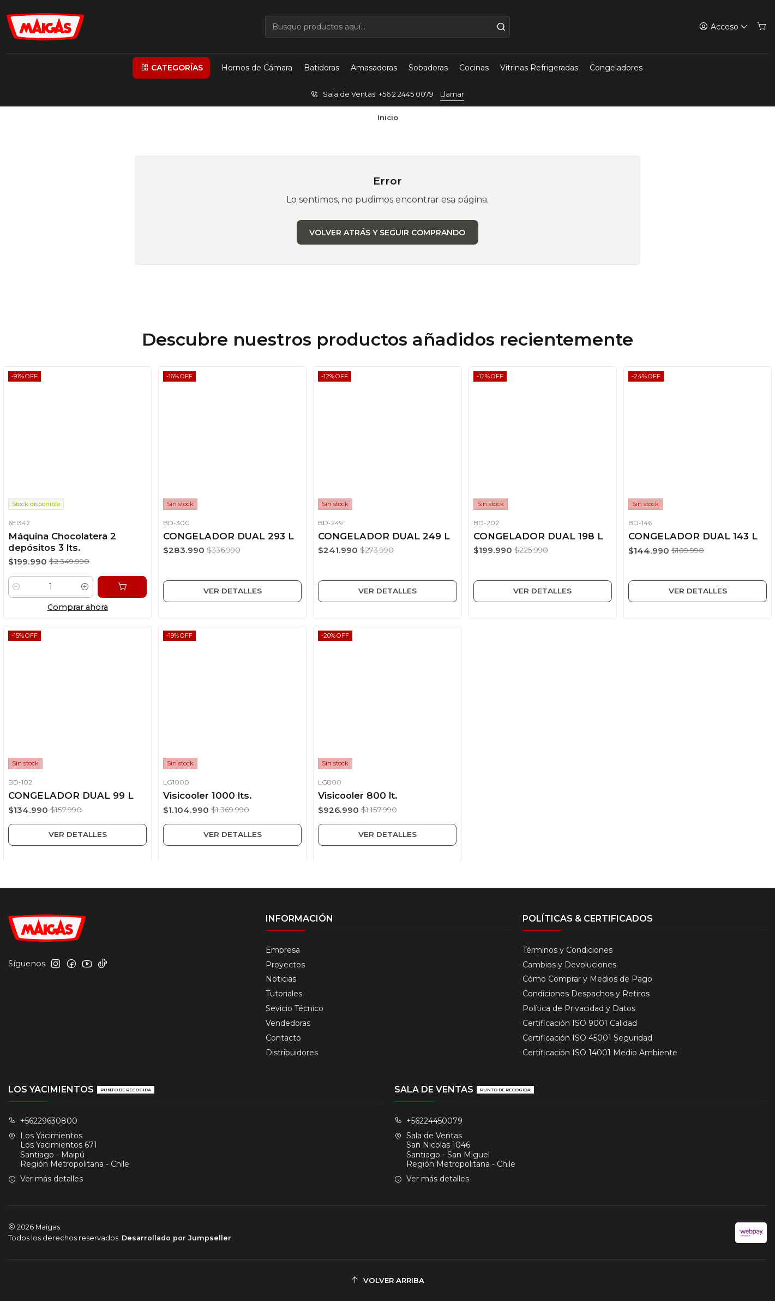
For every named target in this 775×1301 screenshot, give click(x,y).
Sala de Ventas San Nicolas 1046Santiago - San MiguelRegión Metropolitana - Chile (454, 1150)
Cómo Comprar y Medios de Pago (587, 979)
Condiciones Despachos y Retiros (586, 994)
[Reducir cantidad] (13, 592)
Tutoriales (284, 994)
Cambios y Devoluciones (569, 965)
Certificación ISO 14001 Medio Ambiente (599, 1053)
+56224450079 (428, 1121)
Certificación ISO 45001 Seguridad (587, 1038)
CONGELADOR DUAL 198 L (537, 544)
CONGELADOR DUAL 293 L (228, 540)
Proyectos (285, 965)
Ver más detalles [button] (45, 1179)
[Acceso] (723, 27)
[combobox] (387, 27)
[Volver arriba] (387, 1280)
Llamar (452, 94)
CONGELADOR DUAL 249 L (384, 542)
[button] (171, 68)
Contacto (283, 1038)
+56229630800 (42, 1121)
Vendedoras (288, 1023)
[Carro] (761, 27)
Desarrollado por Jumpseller (176, 1238)
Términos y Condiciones (567, 950)
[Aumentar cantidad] (85, 592)
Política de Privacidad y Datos (578, 1008)
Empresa (283, 950)
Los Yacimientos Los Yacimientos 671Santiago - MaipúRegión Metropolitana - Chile (68, 1150)
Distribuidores (292, 1053)
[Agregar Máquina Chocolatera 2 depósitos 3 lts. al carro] (125, 591)
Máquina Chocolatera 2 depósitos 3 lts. (61, 544)
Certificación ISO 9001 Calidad (579, 1023)
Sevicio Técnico (294, 1008)
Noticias (281, 979)
